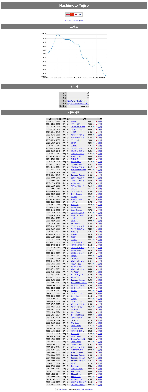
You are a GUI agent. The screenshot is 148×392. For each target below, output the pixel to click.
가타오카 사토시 (77, 148)
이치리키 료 (76, 156)
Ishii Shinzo (75, 371)
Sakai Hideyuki (77, 164)
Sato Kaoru (75, 312)
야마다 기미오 (76, 307)
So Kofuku (75, 309)
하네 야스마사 (76, 288)
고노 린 (74, 189)
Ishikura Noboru (77, 352)
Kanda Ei (74, 277)
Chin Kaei (75, 296)
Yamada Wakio (77, 350)
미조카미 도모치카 (78, 304)
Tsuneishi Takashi (78, 127)
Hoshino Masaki (77, 315)
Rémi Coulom (62, 389)
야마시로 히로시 (77, 331)
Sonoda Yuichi (77, 328)
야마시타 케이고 (77, 135)
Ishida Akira (76, 377)
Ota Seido (75, 323)
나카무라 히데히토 (78, 382)
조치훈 (74, 132)
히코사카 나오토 (77, 347)
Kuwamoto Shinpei (78, 170)
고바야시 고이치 (77, 129)
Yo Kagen (75, 258)
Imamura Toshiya (78, 175)
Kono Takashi (76, 194)
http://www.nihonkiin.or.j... (77, 101)
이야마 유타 (76, 183)
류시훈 (74, 256)
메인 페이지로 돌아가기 (74, 20)
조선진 (74, 146)
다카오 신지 (76, 207)
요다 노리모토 (76, 191)
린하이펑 (74, 159)
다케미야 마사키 (77, 215)
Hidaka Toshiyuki (78, 339)
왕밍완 (74, 121)
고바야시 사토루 (77, 181)
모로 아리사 (76, 124)
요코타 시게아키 (77, 245)
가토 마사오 (76, 264)
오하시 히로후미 (77, 178)
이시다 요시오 (76, 199)
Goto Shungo (76, 210)
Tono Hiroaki (76, 342)
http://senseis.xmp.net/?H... (78, 104)
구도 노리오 (76, 140)
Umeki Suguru (77, 275)
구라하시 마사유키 (78, 226)
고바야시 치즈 (76, 369)
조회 (100, 121)
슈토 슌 (74, 202)
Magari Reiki (76, 374)
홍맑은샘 (74, 221)
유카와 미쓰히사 (77, 318)
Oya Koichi (75, 223)
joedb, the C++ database (84, 389)
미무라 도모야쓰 (77, 138)
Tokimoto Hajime (77, 385)
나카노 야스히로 (77, 269)
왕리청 (74, 172)
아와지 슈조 (76, 162)
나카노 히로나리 (77, 186)
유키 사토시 (76, 326)
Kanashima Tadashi (79, 283)
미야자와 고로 (76, 379)
